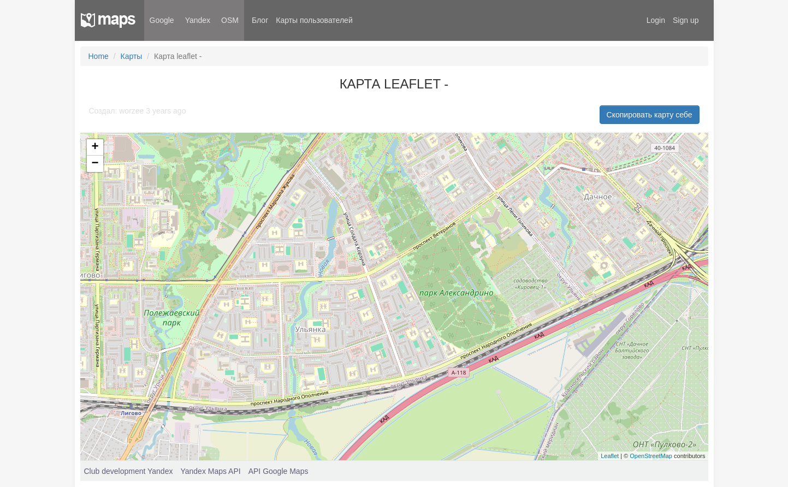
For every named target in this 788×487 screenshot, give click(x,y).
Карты (132, 56)
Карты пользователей (314, 20)
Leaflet (610, 456)
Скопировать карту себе (649, 114)
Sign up (685, 20)
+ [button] (94, 147)
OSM (230, 20)
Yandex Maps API (210, 471)
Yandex (197, 20)
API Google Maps (278, 471)
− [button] (94, 164)
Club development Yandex (128, 471)
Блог (260, 20)
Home (98, 56)
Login (656, 20)
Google (162, 20)
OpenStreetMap (651, 456)
